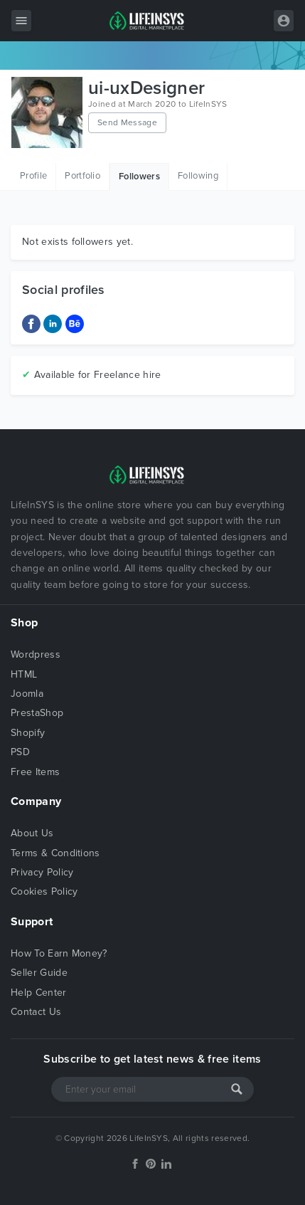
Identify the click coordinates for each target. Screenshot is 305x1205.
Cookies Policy (44, 891)
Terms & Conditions (55, 853)
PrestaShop (37, 713)
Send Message (127, 122)
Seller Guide (39, 973)
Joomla (27, 694)
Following (198, 175)
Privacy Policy (42, 872)
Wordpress (35, 654)
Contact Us (36, 1012)
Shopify (28, 733)
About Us (32, 833)
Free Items (35, 772)
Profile (33, 175)
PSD (20, 752)
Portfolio (82, 175)
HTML (24, 674)
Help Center (39, 992)
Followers (139, 176)
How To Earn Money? (59, 953)
